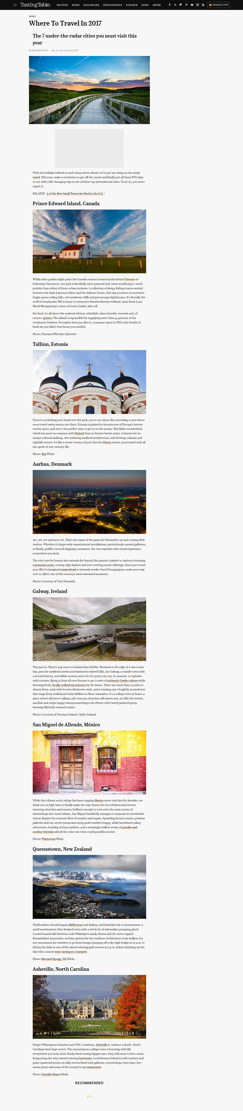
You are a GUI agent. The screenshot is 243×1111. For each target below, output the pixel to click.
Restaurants (112, 5)
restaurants (93, 1067)
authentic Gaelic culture (122, 680)
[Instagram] (197, 5)
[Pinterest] (186, 5)
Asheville (101, 1044)
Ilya (44, 454)
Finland (79, 433)
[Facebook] (169, 5)
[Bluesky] (192, 5)
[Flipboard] (180, 5)
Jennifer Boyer (51, 1074)
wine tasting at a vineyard (70, 951)
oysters (47, 318)
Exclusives (91, 5)
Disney (107, 442)
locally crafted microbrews (69, 685)
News (76, 5)
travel (36, 177)
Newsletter (218, 4)
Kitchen (131, 5)
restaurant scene (43, 565)
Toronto (130, 279)
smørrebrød (68, 569)
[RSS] (203, 5)
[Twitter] (175, 5)
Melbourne (76, 925)
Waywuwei (48, 839)
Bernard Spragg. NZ (54, 959)
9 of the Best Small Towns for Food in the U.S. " (76, 193)
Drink (157, 5)
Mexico (99, 800)
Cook (145, 5)
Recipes (62, 5)
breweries (85, 1058)
